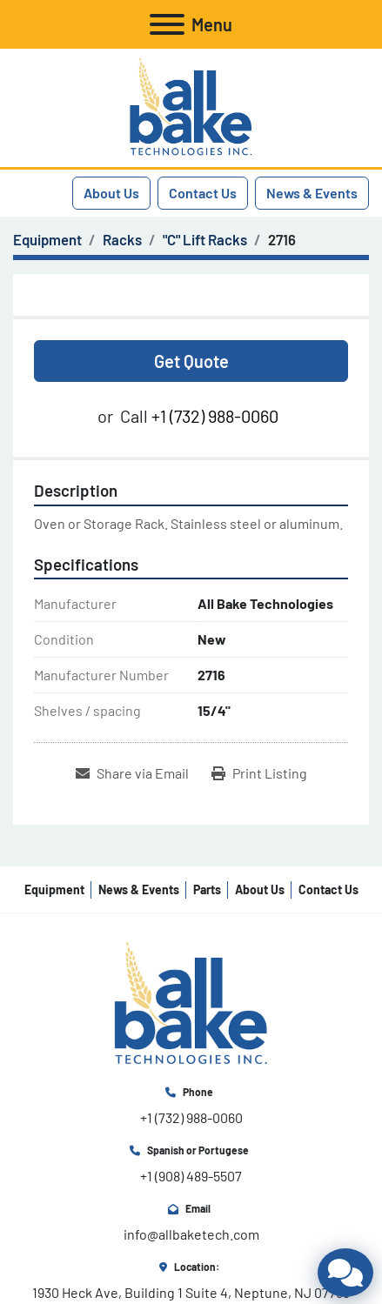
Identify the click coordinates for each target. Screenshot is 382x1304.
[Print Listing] (259, 773)
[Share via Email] (132, 773)
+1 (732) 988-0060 (214, 415)
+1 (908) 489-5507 (191, 1175)
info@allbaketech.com (191, 1234)
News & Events (312, 192)
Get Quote (191, 361)
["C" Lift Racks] (205, 239)
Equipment (54, 889)
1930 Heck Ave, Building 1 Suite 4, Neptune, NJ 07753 (191, 1292)
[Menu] (167, 24)
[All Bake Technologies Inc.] (191, 1002)
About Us (111, 192)
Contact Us (203, 192)
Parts (207, 889)
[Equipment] (47, 239)
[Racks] (122, 239)
